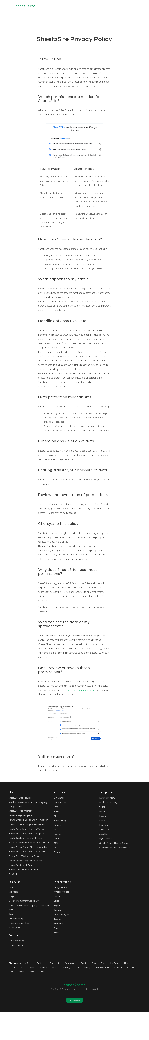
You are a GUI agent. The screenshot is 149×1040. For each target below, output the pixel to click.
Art (55, 851)
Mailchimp (58, 950)
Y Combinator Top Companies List (115, 851)
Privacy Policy (60, 822)
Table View (104, 832)
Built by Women (108, 995)
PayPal (57, 930)
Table (42, 999)
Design (12, 939)
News (133, 990)
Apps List (103, 837)
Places (34, 995)
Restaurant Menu (107, 798)
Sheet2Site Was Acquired (21, 798)
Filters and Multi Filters (20, 949)
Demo (57, 856)
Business (103, 812)
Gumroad (58, 935)
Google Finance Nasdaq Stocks (114, 846)
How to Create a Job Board (22, 887)
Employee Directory (109, 802)
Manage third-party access (81, 690)
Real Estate (105, 827)
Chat (56, 954)
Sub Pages (14, 915)
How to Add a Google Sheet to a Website (29, 873)
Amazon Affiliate (62, 915)
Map (13, 995)
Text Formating (16, 944)
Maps (56, 959)
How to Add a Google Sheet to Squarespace (24, 842)
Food (108, 990)
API (55, 817)
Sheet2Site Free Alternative (22, 812)
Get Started (59, 798)
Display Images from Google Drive (25, 925)
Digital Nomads (106, 841)
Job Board (121, 990)
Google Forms (61, 911)
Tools (82, 995)
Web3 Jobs (14, 897)
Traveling (69, 995)
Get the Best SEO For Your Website (26, 878)
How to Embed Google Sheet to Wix (26, 882)
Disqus (57, 920)
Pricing (57, 812)
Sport (57, 995)
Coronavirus (73, 990)
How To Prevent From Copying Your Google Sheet (26, 932)
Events (102, 822)
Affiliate (57, 846)
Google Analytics (62, 940)
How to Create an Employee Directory (27, 850)
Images (12, 920)
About (57, 841)
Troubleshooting (17, 967)
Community (57, 990)
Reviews (58, 827)
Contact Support (17, 972)
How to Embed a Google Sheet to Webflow (25, 823)
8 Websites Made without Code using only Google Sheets (29, 805)
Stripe (57, 925)
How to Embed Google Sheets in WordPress (25, 866)
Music (23, 995)
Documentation (61, 802)
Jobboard (103, 817)
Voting (102, 807)
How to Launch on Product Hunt (24, 892)
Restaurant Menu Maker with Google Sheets (27, 856)
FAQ (56, 807)
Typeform (59, 945)
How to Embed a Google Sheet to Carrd (28, 831)
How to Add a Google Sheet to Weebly (28, 835)
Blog (98, 990)
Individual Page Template (21, 817)
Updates (58, 837)
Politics (45, 995)
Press (57, 832)
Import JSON (15, 954)
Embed (12, 911)
